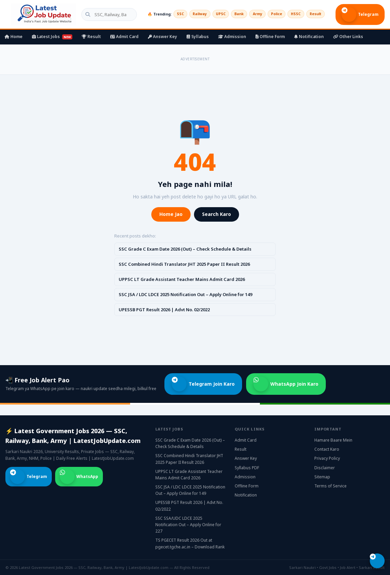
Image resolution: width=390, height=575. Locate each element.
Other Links (348, 36)
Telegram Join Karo (203, 384)
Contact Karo (326, 449)
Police (273, 14)
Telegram (360, 14)
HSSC (293, 14)
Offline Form (270, 36)
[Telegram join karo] (377, 560)
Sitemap (322, 477)
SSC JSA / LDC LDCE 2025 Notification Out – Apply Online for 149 (185, 294)
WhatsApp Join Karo (286, 384)
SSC (171, 14)
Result (314, 14)
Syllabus (198, 36)
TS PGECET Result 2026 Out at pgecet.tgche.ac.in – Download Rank (190, 543)
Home (14, 36)
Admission (232, 36)
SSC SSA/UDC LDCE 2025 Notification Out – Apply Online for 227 (188, 524)
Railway (192, 14)
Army (253, 14)
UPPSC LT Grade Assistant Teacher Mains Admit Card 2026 (182, 279)
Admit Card (124, 36)
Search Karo (216, 214)
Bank (233, 14)
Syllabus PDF (247, 468)
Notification (309, 36)
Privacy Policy (327, 458)
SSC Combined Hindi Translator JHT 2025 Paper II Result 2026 (184, 264)
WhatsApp (79, 476)
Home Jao (171, 214)
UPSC (214, 14)
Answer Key (162, 36)
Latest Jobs (52, 36)
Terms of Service (330, 486)
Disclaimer (324, 468)
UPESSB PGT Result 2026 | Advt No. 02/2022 (164, 310)
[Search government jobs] (104, 14)
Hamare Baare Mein (333, 440)
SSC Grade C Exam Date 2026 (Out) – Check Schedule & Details (185, 249)
